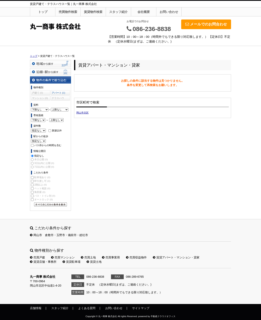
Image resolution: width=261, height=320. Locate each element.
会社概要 (143, 12)
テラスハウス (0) (58, 99)
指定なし (39, 155)
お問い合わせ (169, 12)
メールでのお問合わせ (206, 24)
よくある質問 (86, 308)
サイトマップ (140, 308)
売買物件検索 (68, 12)
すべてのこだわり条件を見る (50, 204)
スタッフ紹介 (118, 12)
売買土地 (88, 257)
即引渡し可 (42, 181)
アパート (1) (58, 92)
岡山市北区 (82, 112)
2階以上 (40, 184)
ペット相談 (42, 188)
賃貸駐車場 (71, 261)
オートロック (43, 199)
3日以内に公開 (44, 163)
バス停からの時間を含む (47, 145)
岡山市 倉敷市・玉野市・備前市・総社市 (59, 235)
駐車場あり (42, 177)
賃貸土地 (94, 261)
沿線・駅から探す (50, 71)
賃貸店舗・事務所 (43, 261)
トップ (42, 12)
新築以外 (57, 130)
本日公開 (41, 159)
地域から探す (50, 63)
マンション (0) (40, 98)
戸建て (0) (37, 92)
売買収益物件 (136, 257)
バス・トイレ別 (44, 195)
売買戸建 (37, 257)
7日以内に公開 (44, 166)
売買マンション (63, 257)
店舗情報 (35, 308)
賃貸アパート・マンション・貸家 (176, 257)
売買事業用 (111, 257)
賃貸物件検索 (93, 12)
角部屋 (39, 192)
